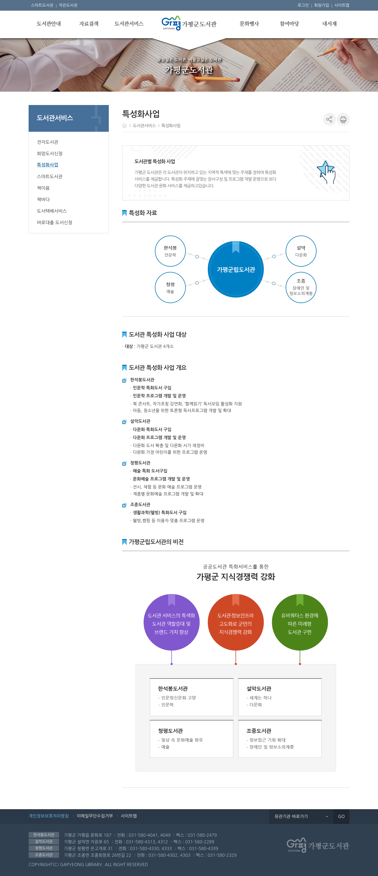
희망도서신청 (50, 153)
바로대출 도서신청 (54, 222)
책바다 (43, 199)
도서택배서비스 (52, 211)
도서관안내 (49, 24)
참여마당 (289, 24)
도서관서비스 (128, 24)
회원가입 (321, 5)
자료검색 (88, 24)
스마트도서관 (42, 5)
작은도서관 (68, 5)
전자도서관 (47, 142)
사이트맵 (341, 5)
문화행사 (249, 24)
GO (341, 816)
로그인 (303, 5)
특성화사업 (47, 165)
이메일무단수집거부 (95, 816)
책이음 (43, 188)
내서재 (329, 24)
